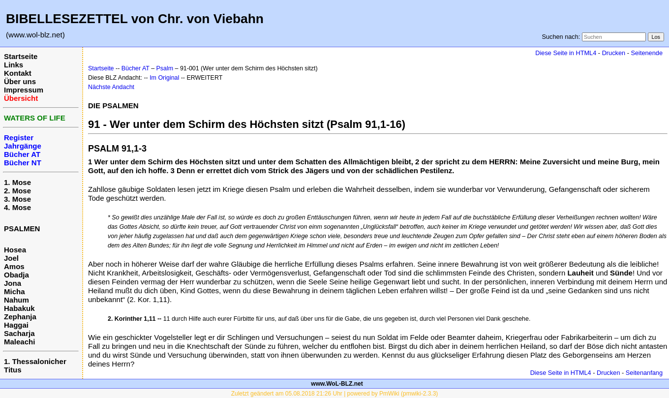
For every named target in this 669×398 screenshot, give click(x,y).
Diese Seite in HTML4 (565, 53)
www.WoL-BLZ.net (337, 383)
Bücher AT (136, 68)
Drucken (613, 53)
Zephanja (20, 316)
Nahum (16, 300)
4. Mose (17, 207)
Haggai (16, 325)
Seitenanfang (644, 372)
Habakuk (19, 308)
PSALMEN (22, 228)
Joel (11, 258)
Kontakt (17, 73)
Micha (14, 291)
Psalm (165, 68)
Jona (12, 283)
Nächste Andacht (111, 87)
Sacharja (19, 333)
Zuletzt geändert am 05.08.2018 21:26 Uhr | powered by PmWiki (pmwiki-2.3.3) (334, 393)
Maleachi (19, 341)
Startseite (20, 56)
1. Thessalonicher (35, 361)
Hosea (15, 249)
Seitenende (647, 53)
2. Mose (17, 190)
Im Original (164, 77)
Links (13, 65)
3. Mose (17, 199)
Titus (13, 370)
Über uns (20, 81)
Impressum (23, 90)
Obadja (16, 275)
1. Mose (17, 182)
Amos (14, 266)
